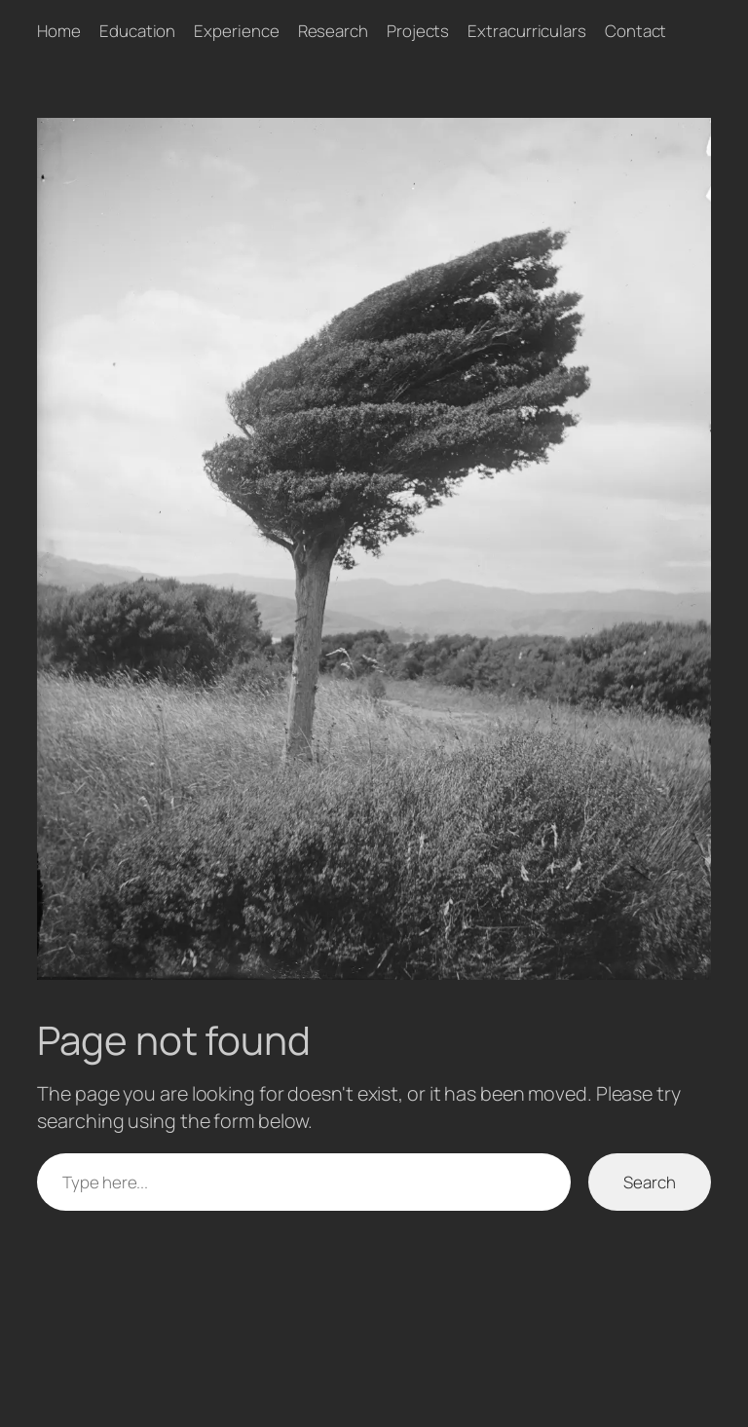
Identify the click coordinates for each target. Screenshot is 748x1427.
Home (59, 30)
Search (649, 1182)
